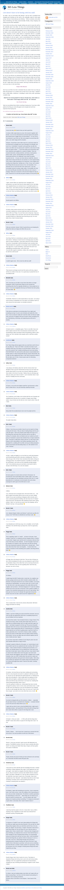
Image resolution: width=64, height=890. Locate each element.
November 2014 (49, 126)
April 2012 (48, 191)
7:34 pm (13, 472)
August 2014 (49, 132)
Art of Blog (48, 260)
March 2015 (48, 118)
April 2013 (48, 166)
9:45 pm (13, 521)
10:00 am (14, 854)
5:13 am (13, 365)
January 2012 (49, 197)
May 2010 (48, 238)
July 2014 (48, 134)
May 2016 (48, 89)
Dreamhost (48, 258)
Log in (47, 249)
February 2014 (49, 145)
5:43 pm (13, 417)
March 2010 (48, 242)
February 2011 (49, 220)
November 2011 (49, 201)
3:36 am (13, 179)
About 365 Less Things (11, 2)
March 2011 (48, 218)
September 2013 (50, 155)
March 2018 (48, 43)
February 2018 (49, 45)
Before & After (45, 5)
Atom (47, 253)
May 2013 (48, 163)
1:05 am (13, 819)
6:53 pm (13, 510)
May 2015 (48, 114)
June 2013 (48, 161)
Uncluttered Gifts (33, 3)
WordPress (48, 255)
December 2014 (49, 124)
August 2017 (49, 58)
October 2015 (49, 103)
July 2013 (48, 159)
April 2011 (48, 215)
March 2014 (48, 143)
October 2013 (49, 153)
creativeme (9, 340)
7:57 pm (13, 600)
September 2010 (50, 230)
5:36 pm (13, 267)
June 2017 (48, 62)
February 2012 (49, 195)
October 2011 (49, 203)
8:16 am (13, 426)
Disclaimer (30, 2)
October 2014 (49, 128)
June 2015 (48, 112)
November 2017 (49, 51)
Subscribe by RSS (53, 17)
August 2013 (49, 157)
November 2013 (49, 151)
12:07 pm (14, 870)
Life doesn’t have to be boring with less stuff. (19, 13)
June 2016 (48, 87)
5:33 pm (13, 197)
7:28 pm (13, 807)
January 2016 (49, 97)
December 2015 (49, 99)
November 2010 (49, 226)
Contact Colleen (22, 2)
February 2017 (49, 70)
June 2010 (48, 236)
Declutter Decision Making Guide (12, 3)
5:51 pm (13, 556)
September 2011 (50, 205)
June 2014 (48, 137)
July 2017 (48, 60)
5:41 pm (13, 393)
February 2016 (49, 95)
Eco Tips (53, 5)
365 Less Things (15, 7)
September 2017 (50, 55)
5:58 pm (13, 669)
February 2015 (49, 120)
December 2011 (49, 199)
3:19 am (13, 572)
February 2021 (49, 31)
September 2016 (50, 80)
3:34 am (13, 258)
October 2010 (49, 228)
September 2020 (50, 37)
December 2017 (49, 49)
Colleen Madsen (10, 195)
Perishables (24, 3)
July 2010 (48, 234)
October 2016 (49, 78)
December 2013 (49, 149)
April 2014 (48, 141)
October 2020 (49, 35)
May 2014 (48, 139)
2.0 (48, 251)
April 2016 (48, 91)
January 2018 (49, 47)
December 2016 (49, 74)
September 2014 (50, 130)
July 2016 (48, 85)
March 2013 (48, 168)
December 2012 (49, 174)
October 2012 (49, 178)
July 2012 (48, 184)
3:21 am (13, 127)
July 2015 (48, 109)
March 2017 (48, 68)
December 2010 (49, 224)
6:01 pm (13, 488)
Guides (56, 3)
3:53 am (13, 342)
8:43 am (13, 206)
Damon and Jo (9, 306)
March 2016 (48, 93)
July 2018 (48, 39)
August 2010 (49, 232)
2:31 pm (13, 739)
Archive (58, 5)
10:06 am (14, 326)
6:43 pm (13, 728)
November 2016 (49, 76)
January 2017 (49, 72)
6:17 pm (13, 787)
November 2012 (49, 176)
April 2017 (48, 66)
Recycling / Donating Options (34, 5)
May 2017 (48, 64)
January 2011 (49, 222)
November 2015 (49, 101)
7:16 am (13, 408)
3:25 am (13, 235)
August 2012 (49, 182)
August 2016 (49, 82)
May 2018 (48, 41)
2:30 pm (13, 697)
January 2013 (49, 172)
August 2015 (49, 107)
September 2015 (50, 105)
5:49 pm (13, 452)
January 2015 (49, 122)
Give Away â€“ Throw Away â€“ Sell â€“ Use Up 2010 (47, 2)
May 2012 (48, 188)
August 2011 (49, 207)
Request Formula (42, 3)
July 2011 (48, 209)
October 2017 (49, 53)
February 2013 (49, 170)
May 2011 (48, 213)
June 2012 (48, 186)
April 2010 (48, 240)
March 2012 (48, 193)
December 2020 (49, 33)
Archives (50, 3)
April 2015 (48, 116)
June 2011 (48, 211)
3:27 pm (13, 764)
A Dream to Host (30, 887)
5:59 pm (13, 716)
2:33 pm (13, 224)
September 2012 (50, 180)
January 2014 (49, 147)
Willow (7, 177)
